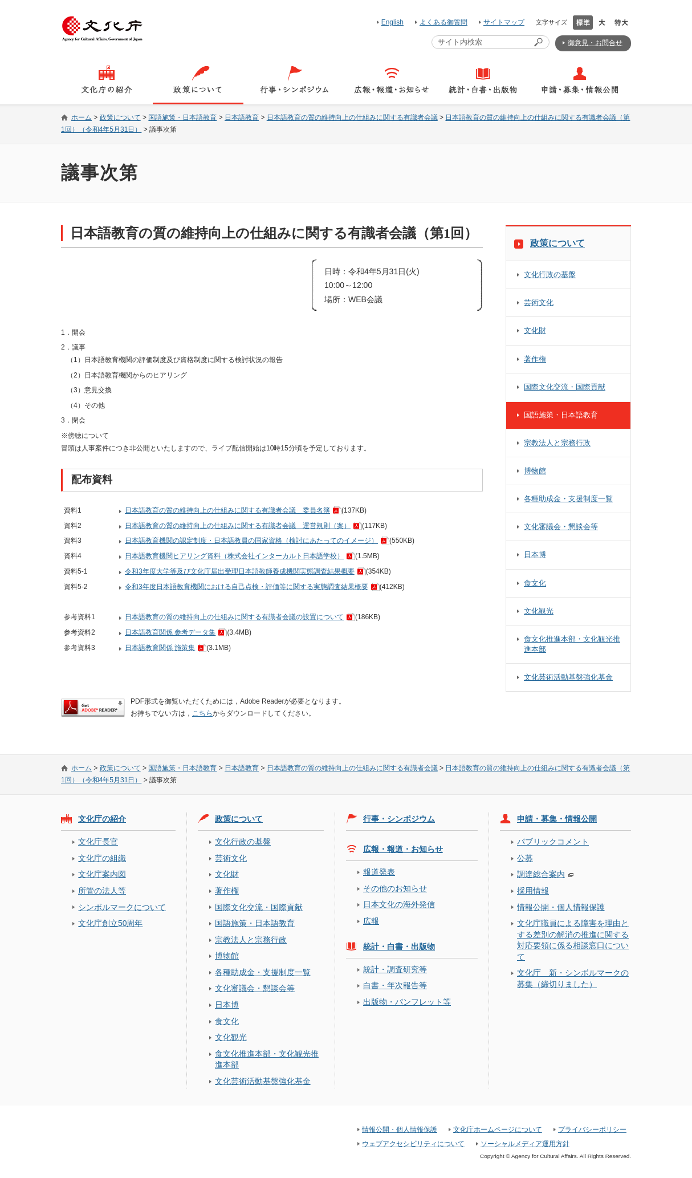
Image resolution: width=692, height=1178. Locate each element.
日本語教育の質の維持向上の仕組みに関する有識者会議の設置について (234, 617)
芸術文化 (538, 302)
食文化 (535, 583)
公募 (525, 858)
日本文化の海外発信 (399, 904)
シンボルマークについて (122, 907)
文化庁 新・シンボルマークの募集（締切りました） (573, 978)
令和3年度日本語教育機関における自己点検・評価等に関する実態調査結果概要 (246, 587)
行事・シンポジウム (399, 818)
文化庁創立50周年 (110, 923)
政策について (120, 117)
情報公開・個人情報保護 (561, 907)
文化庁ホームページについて (497, 1130)
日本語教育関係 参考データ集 (170, 632)
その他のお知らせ (395, 888)
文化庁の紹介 (102, 818)
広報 (371, 920)
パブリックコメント (553, 841)
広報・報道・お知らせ (403, 849)
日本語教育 (242, 117)
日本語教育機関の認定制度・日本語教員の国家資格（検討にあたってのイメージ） (251, 541)
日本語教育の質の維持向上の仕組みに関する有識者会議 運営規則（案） (238, 526)
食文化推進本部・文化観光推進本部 (572, 644)
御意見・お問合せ (595, 43)
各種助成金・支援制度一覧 (568, 498)
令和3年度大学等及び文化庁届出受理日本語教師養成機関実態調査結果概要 (240, 571)
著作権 (535, 359)
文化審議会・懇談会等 (561, 526)
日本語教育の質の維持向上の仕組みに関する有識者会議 (352, 117)
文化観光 (538, 611)
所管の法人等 (102, 890)
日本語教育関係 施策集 (160, 648)
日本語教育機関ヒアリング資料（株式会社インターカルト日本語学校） (234, 556)
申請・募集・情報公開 (557, 818)
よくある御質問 (443, 22)
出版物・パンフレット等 (407, 1001)
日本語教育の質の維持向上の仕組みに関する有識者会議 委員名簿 (227, 510)
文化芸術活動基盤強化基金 (568, 677)
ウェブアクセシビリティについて (413, 1144)
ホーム (81, 117)
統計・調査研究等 (395, 969)
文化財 (535, 330)
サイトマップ (503, 22)
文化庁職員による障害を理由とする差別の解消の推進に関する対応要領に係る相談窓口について (573, 940)
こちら (202, 713)
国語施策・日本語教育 (182, 117)
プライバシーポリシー (592, 1130)
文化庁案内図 (102, 874)
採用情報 (533, 890)
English (392, 22)
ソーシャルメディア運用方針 (525, 1144)
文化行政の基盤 (550, 274)
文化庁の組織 (102, 858)
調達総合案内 (541, 874)
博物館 (535, 470)
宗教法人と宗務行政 (557, 442)
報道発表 (379, 871)
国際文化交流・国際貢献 (564, 387)
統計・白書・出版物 (399, 946)
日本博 (535, 554)
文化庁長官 (98, 841)
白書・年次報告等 (395, 985)
